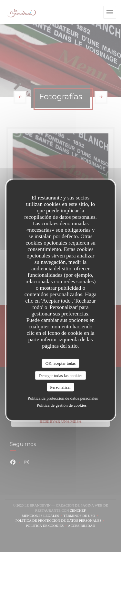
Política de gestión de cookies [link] (62, 404)
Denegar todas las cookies (60, 375)
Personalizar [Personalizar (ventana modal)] (60, 387)
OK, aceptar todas (60, 363)
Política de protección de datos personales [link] (63, 397)
